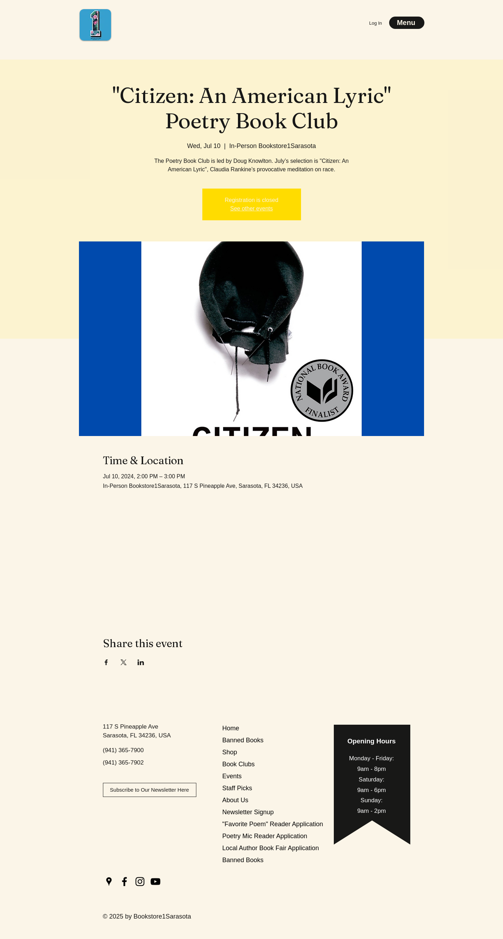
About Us (235, 800)
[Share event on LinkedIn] (140, 662)
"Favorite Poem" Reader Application (247, 824)
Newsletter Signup (247, 812)
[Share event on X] (123, 662)
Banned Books (243, 740)
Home (230, 728)
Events (232, 776)
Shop (229, 752)
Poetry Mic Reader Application (247, 836)
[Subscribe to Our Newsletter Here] (149, 790)
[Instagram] (140, 882)
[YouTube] (155, 882)
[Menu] (406, 23)
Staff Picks (237, 788)
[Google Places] (109, 882)
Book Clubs (238, 764)
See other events (251, 208)
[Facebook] (124, 882)
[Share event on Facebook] (106, 662)
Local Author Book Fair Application (247, 848)
